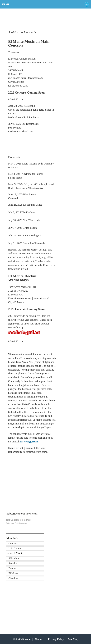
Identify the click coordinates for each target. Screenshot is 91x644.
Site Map (73, 639)
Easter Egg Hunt (28, 441)
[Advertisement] (29, 482)
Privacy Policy (56, 639)
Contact (39, 639)
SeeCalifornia (22, 639)
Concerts (13, 543)
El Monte (13, 573)
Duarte (12, 568)
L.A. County (15, 548)
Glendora (13, 578)
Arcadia (13, 563)
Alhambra (14, 558)
